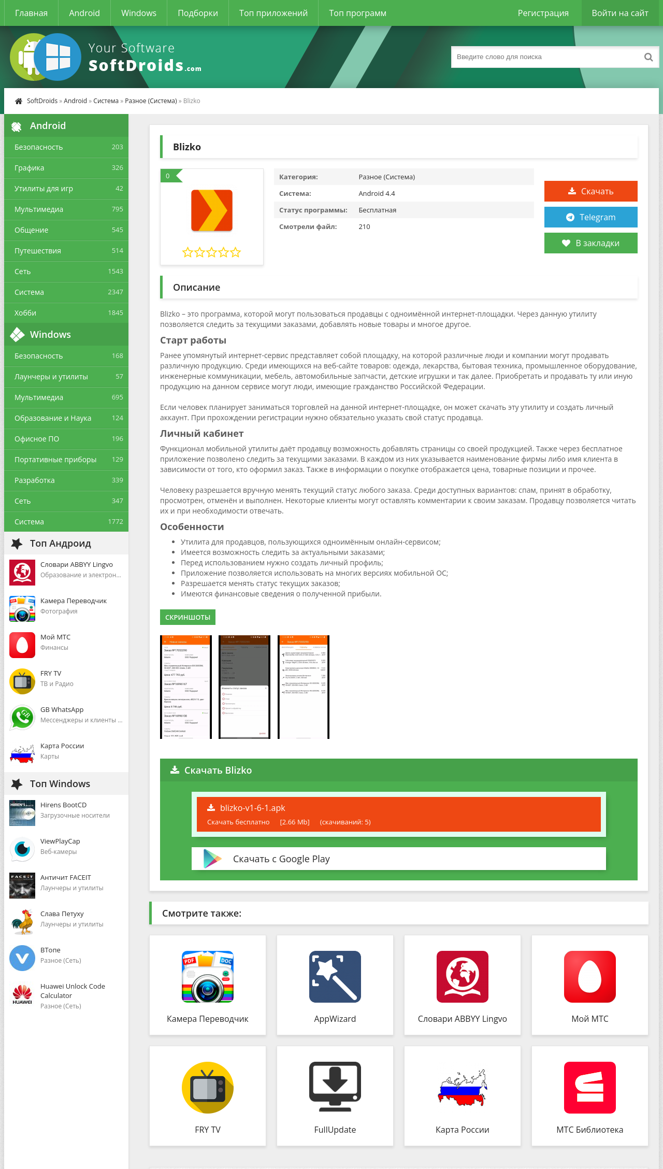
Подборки (198, 13)
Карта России (462, 1129)
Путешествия (38, 250)
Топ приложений (273, 13)
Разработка (35, 480)
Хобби (25, 313)
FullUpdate (335, 1129)
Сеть (23, 271)
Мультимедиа (39, 209)
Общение (31, 230)
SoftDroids (42, 100)
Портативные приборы (55, 459)
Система (106, 100)
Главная (31, 13)
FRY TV (208, 1129)
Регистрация (543, 13)
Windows (138, 13)
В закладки (590, 243)
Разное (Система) (151, 100)
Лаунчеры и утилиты (51, 376)
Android (84, 13)
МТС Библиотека (590, 1129)
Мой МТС (590, 1018)
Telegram (598, 217)
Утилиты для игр (44, 188)
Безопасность (39, 147)
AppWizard (335, 1018)
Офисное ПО (37, 439)
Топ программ (357, 13)
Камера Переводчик (208, 1018)
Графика (30, 168)
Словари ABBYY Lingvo (462, 1018)
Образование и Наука (53, 418)
